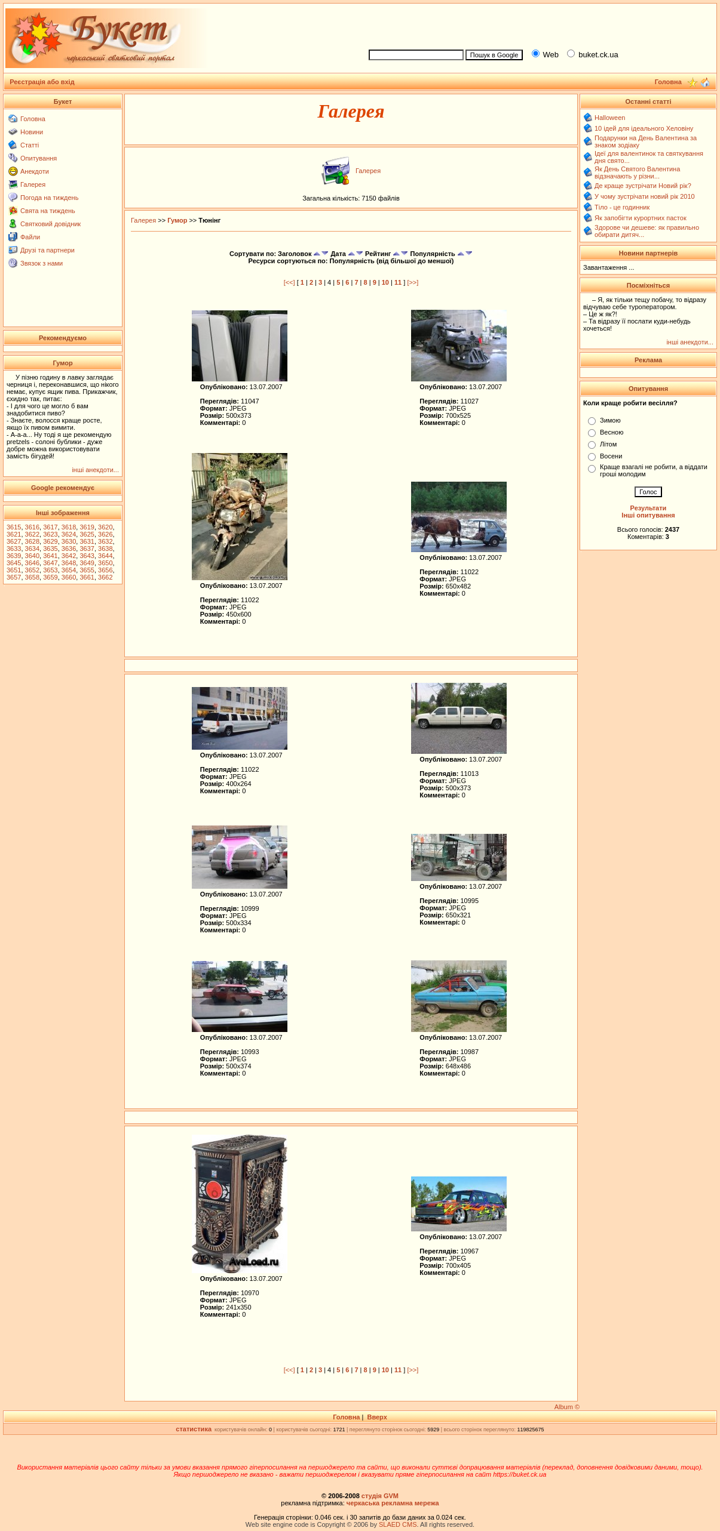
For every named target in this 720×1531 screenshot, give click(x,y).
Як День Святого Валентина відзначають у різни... (637, 172)
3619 (86, 527)
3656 (105, 570)
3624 (69, 534)
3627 (14, 541)
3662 (105, 577)
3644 (105, 555)
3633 (14, 548)
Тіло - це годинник (622, 207)
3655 (86, 570)
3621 (14, 534)
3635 (50, 548)
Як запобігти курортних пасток (641, 217)
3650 (105, 562)
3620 (105, 527)
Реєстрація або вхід (42, 81)
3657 (14, 577)
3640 (32, 555)
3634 (32, 548)
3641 (50, 555)
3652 (32, 570)
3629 (50, 541)
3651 (14, 570)
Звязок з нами (41, 263)
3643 (86, 555)
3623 (50, 534)
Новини (31, 131)
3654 (69, 570)
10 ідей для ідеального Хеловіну (644, 128)
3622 (32, 534)
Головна (32, 118)
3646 (32, 562)
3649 (86, 562)
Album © (567, 1406)
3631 (86, 541)
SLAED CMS (398, 1524)
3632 (105, 541)
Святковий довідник (50, 223)
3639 (14, 555)
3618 (69, 527)
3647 (50, 562)
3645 (14, 562)
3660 (69, 577)
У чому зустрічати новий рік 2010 (645, 196)
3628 (32, 541)
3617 (50, 527)
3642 (69, 555)
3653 (50, 570)
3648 (69, 562)
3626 (105, 534)
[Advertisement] (537, 24)
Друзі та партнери (47, 250)
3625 (86, 534)
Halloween (610, 117)
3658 (32, 577)
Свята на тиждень (47, 210)
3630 (69, 541)
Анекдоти (34, 171)
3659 (50, 577)
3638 (105, 548)
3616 (32, 527)
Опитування (38, 158)
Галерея (32, 184)
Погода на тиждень (49, 197)
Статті (29, 145)
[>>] (412, 282)
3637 (86, 548)
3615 (14, 527)
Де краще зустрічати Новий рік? (643, 185)
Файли (30, 237)
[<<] (289, 282)
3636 (69, 548)
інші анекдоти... (95, 469)
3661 (86, 577)
